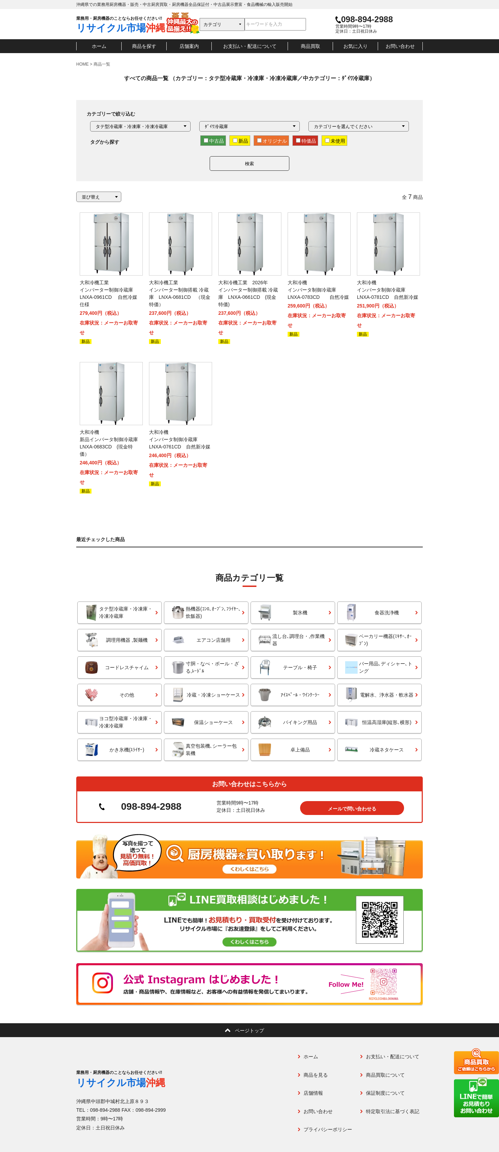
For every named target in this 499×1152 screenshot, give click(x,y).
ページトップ (249, 1028)
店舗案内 (189, 46)
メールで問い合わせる (352, 806)
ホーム (99, 46)
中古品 (214, 141)
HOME (82, 64)
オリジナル (272, 141)
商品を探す (144, 46)
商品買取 (310, 46)
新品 (240, 141)
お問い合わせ (400, 46)
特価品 (306, 141)
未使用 (335, 141)
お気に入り (355, 46)
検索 (249, 163)
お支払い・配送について (250, 46)
